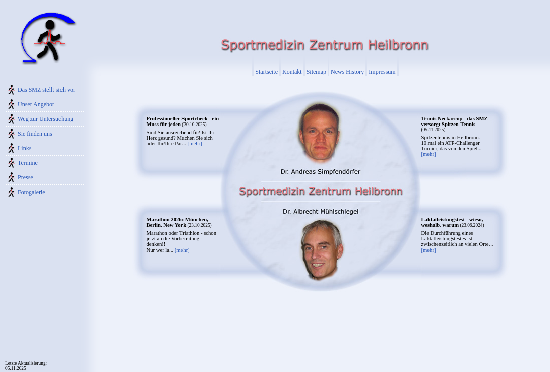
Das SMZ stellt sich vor (46, 89)
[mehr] (195, 143)
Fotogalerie (31, 192)
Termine (28, 162)
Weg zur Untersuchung (45, 118)
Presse (25, 177)
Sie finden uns (35, 133)
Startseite (266, 71)
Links (24, 148)
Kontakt (292, 71)
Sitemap (316, 71)
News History (347, 71)
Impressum (382, 71)
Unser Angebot (36, 104)
